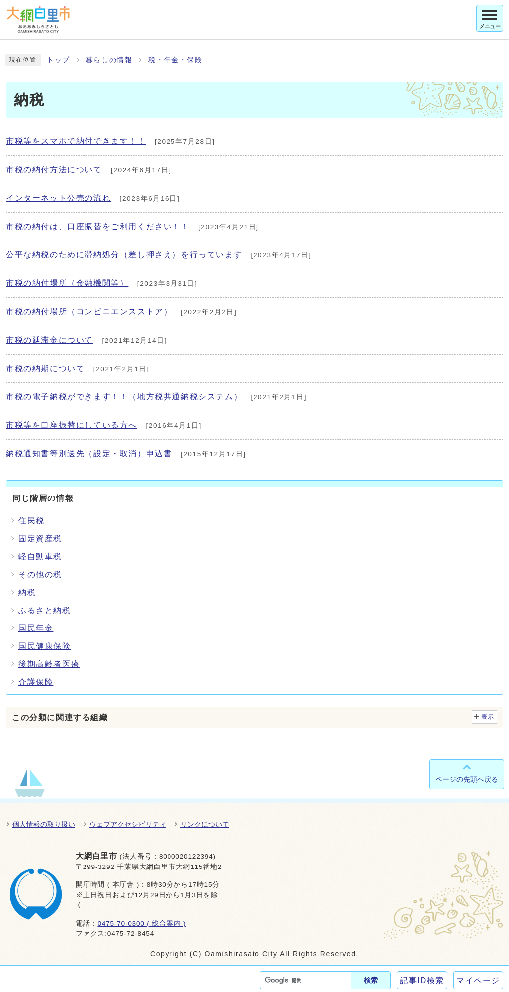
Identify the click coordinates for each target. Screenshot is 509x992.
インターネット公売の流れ (58, 198)
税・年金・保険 (175, 60)
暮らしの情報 (109, 60)
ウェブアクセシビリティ (127, 824)
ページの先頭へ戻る (466, 779)
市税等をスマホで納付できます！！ (76, 141)
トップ (58, 60)
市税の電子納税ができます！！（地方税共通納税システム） (124, 396)
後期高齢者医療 (49, 664)
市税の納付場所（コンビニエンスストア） (89, 311)
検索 (371, 980)
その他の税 (40, 574)
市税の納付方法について (54, 169)
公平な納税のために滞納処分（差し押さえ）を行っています (124, 254)
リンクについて (204, 824)
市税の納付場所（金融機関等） (67, 283)
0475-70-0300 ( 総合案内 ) (141, 923)
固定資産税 (40, 538)
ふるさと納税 (44, 610)
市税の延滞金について (49, 340)
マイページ (478, 980)
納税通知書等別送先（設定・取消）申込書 (89, 453)
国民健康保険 (44, 646)
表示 (488, 717)
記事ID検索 (422, 980)
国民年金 (35, 628)
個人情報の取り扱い (43, 824)
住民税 (31, 520)
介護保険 (35, 682)
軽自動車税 (40, 556)
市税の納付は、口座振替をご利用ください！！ (98, 226)
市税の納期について (45, 368)
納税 (27, 592)
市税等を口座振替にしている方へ (71, 425)
